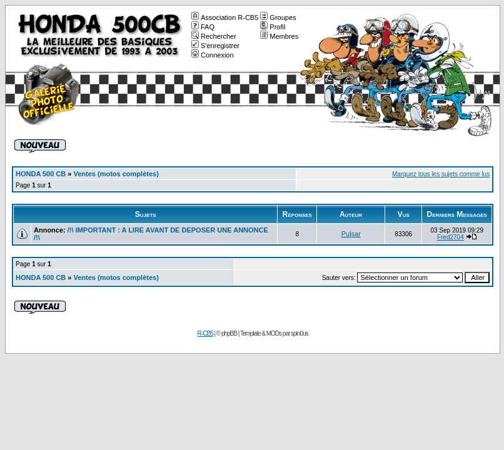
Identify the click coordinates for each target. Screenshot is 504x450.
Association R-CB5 (224, 17)
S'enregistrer (215, 45)
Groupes (278, 17)
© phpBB (226, 333)
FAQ (202, 27)
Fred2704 (450, 237)
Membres (279, 36)
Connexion (212, 55)
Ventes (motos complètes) (116, 174)
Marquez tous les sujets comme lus (441, 174)
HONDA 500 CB (41, 174)
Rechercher (213, 36)
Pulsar (351, 234)
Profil (272, 27)
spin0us (299, 333)
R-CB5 (205, 333)
